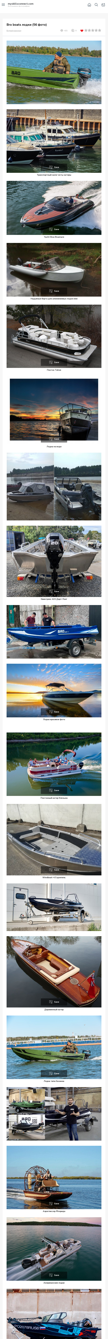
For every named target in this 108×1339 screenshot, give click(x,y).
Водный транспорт (14, 31)
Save (56, 167)
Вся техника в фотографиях (21, 5)
